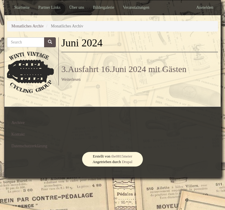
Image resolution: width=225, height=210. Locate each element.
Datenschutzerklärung (29, 146)
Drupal (127, 162)
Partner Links (49, 7)
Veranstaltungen (136, 7)
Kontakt (18, 134)
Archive (18, 122)
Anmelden (204, 7)
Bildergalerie (103, 7)
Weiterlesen (71, 79)
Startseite (22, 7)
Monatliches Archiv (27, 26)
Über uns (76, 7)
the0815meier (121, 156)
